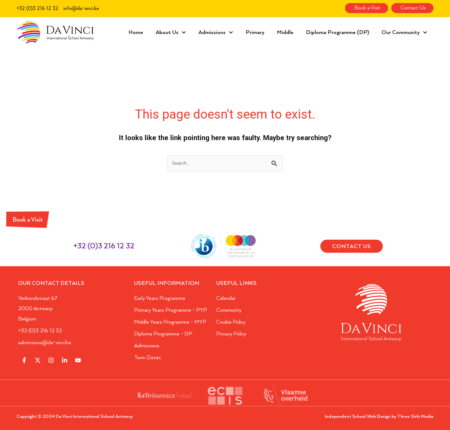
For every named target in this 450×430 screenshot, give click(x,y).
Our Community (404, 32)
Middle (285, 32)
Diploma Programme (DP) (337, 32)
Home (135, 32)
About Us (171, 32)
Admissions (215, 32)
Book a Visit (27, 220)
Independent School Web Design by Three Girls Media (379, 416)
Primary (255, 32)
